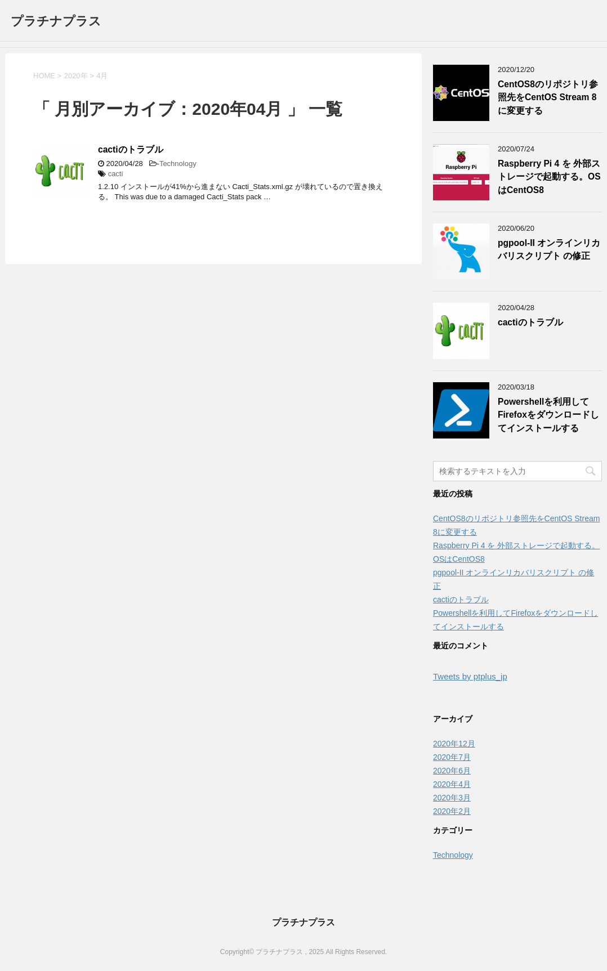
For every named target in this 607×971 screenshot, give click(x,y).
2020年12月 (454, 743)
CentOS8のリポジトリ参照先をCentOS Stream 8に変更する (548, 97)
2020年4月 (452, 784)
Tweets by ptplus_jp (470, 676)
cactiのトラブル (130, 149)
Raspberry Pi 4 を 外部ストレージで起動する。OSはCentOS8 (549, 177)
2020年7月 (452, 757)
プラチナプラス (56, 21)
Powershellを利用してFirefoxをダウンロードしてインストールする (548, 415)
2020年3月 (452, 797)
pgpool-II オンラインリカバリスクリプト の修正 (549, 249)
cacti (115, 173)
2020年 (76, 75)
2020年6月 (452, 770)
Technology (178, 163)
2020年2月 (452, 811)
